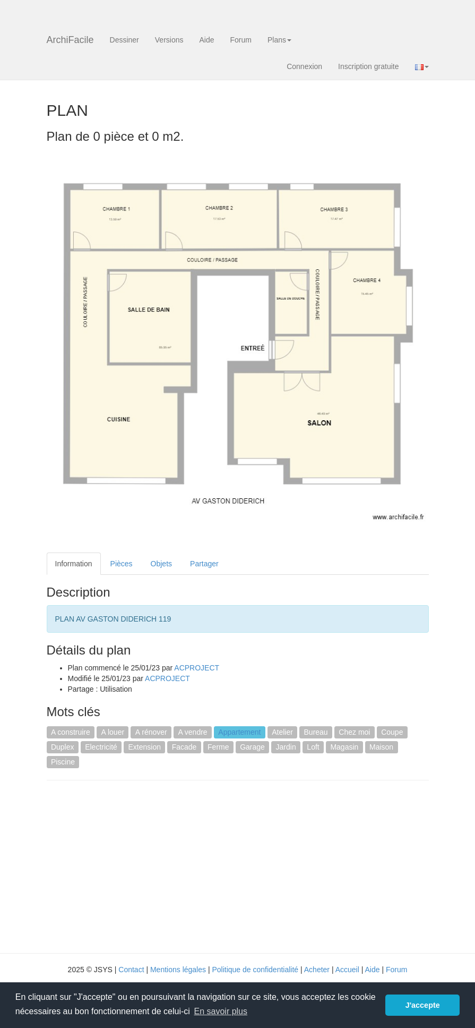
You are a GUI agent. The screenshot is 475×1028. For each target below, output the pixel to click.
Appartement (239, 732)
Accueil (347, 969)
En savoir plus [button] (221, 1011)
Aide (206, 40)
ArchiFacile (70, 40)
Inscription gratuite (368, 66)
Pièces (121, 563)
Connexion (304, 66)
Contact (131, 969)
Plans (279, 40)
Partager (204, 563)
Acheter (317, 969)
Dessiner (124, 40)
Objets (161, 563)
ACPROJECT (196, 668)
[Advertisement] (136, 865)
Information (73, 563)
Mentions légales (178, 969)
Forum (241, 40)
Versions (169, 40)
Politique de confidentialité (255, 969)
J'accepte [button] (422, 1005)
